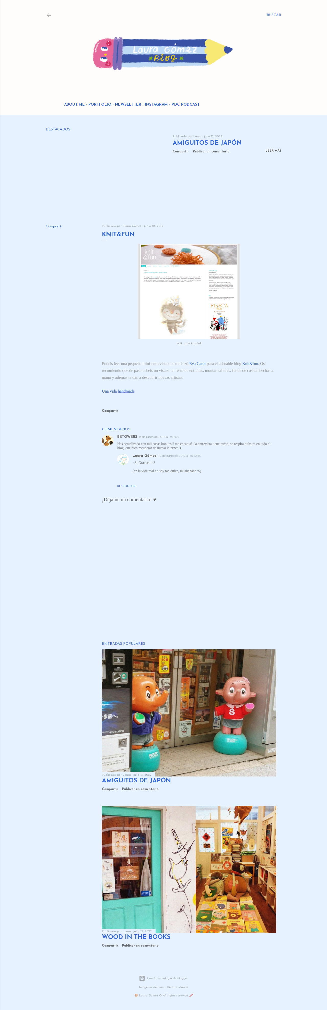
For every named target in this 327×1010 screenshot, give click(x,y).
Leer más (273, 150)
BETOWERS (127, 437)
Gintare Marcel (177, 987)
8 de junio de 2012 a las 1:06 (159, 437)
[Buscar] (274, 15)
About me (74, 105)
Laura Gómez (145, 456)
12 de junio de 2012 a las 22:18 (180, 456)
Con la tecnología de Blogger (163, 978)
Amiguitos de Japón (207, 143)
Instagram (156, 105)
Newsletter (128, 105)
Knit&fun (250, 363)
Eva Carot (197, 363)
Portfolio (99, 105)
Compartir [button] (181, 151)
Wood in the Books (136, 937)
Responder (126, 486)
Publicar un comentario (211, 151)
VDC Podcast (185, 105)
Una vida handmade (118, 391)
